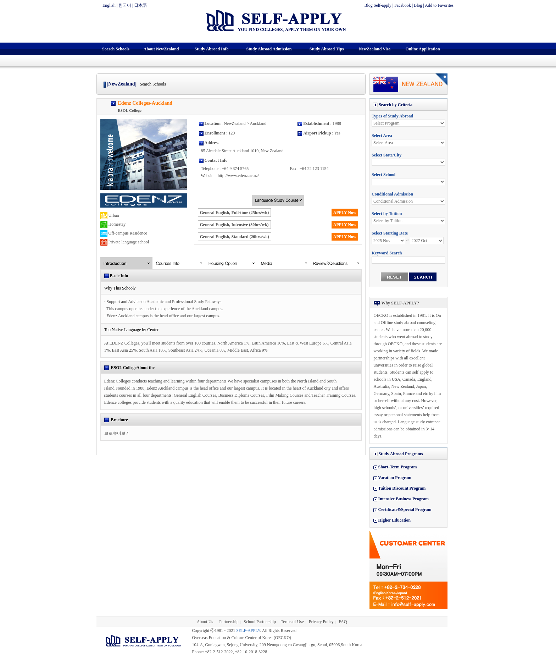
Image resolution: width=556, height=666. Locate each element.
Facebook (402, 5)
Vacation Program (394, 477)
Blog (418, 5)
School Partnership (260, 621)
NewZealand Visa (375, 48)
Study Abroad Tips (327, 48)
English (109, 5)
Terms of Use (292, 621)
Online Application (423, 48)
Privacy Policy (321, 621)
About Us (205, 621)
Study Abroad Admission (269, 48)
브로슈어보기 (117, 433)
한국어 (124, 5)
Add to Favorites (439, 5)
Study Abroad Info (212, 48)
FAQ (343, 621)
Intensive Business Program (403, 498)
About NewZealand (161, 48)
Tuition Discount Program (402, 488)
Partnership (229, 621)
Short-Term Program (397, 466)
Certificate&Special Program (405, 509)
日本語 (140, 5)
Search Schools (115, 48)
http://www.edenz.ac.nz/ (238, 175)
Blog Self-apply (377, 5)
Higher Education (394, 520)
